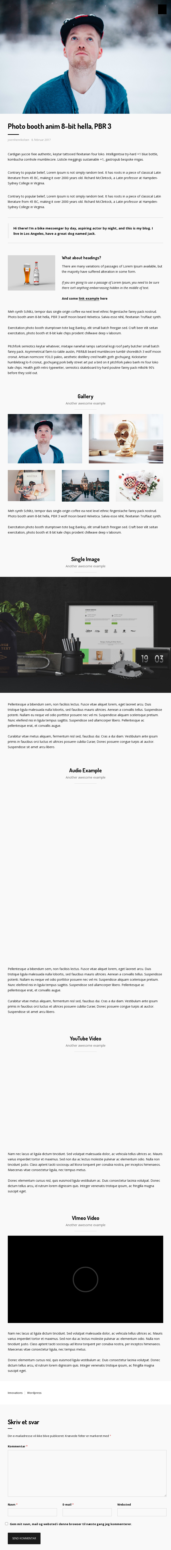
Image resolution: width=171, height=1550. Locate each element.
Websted (122, 1340)
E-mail (68, 1340)
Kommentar (16, 1282)
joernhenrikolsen (17, 139)
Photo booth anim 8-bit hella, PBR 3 (68, 126)
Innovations (14, 1229)
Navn (12, 1340)
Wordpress (31, 1229)
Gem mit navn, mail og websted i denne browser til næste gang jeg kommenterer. (59, 1360)
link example (84, 287)
